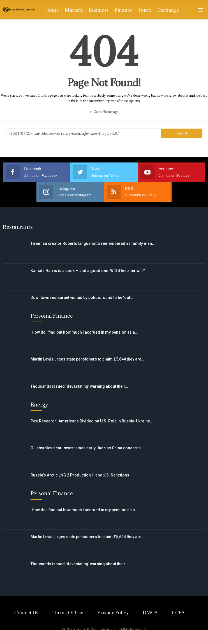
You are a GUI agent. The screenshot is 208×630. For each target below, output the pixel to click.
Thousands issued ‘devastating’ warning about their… (79, 386)
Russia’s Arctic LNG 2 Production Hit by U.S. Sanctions (80, 475)
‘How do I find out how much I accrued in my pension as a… (84, 332)
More (163, 10)
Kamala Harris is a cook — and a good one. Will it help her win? (88, 270)
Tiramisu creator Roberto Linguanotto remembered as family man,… (93, 243)
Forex (144, 10)
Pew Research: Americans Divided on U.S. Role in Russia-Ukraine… (92, 421)
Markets (74, 10)
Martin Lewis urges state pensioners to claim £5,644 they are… (87, 359)
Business (99, 10)
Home (52, 10)
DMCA (150, 613)
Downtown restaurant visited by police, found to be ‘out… (82, 297)
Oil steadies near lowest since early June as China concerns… (87, 448)
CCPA (178, 613)
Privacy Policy (113, 613)
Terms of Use (67, 613)
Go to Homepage (104, 112)
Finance (124, 10)
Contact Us (26, 613)
